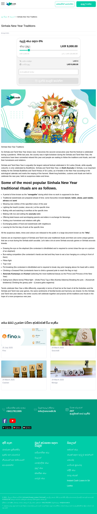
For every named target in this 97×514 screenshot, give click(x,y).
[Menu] (3, 4)
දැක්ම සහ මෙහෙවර (11, 455)
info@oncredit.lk (47, 411)
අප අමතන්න (8, 465)
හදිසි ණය (71, 470)
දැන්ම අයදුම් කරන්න (48, 80)
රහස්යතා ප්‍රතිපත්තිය (11, 449)
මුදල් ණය (39, 468)
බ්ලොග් (38, 458)
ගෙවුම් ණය (40, 478)
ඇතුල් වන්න (86, 4)
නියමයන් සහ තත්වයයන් (13, 460)
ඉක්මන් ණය (72, 449)
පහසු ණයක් (72, 475)
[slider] (28, 50)
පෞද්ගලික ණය (42, 463)
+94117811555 (14, 411)
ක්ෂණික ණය (40, 473)
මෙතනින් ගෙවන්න (64, 4)
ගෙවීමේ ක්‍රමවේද (74, 465)
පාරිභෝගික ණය (42, 452)
